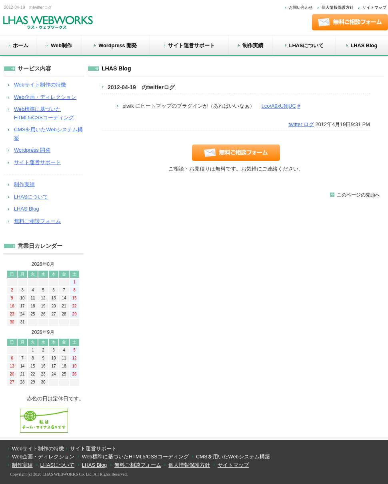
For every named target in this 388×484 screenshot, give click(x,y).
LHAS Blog (116, 68)
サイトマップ (374, 7)
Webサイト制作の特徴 (40, 85)
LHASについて (31, 197)
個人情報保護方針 (338, 7)
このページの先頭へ (358, 195)
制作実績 (24, 184)
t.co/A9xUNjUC (279, 106)
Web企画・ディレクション (45, 97)
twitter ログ (301, 124)
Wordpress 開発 (32, 150)
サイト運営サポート (37, 162)
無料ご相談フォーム (37, 221)
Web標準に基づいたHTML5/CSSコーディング (135, 457)
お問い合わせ (301, 7)
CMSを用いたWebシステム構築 (233, 457)
